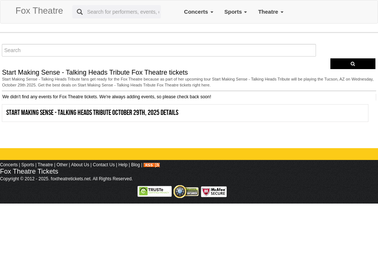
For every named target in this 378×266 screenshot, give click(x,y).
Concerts (198, 11)
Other (62, 164)
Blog (135, 164)
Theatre (270, 11)
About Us (80, 164)
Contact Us (104, 164)
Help (123, 164)
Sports (235, 11)
